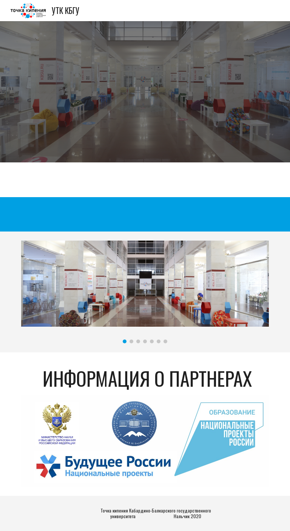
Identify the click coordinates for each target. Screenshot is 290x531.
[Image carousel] (144, 292)
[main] (144, 378)
